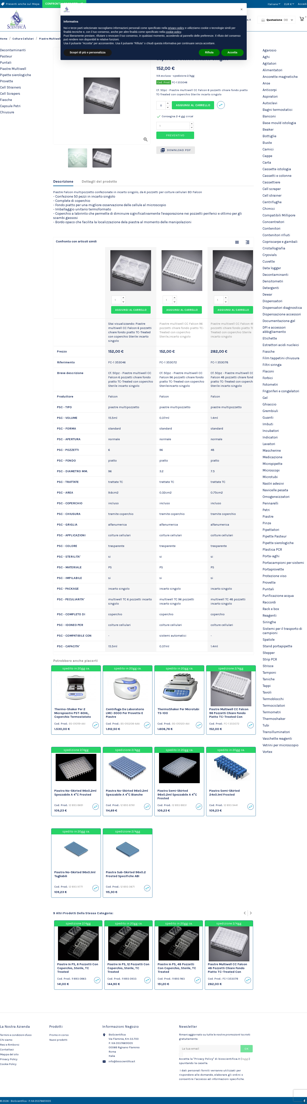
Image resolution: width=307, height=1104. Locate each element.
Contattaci (7, 1049)
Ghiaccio (269, 404)
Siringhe (269, 622)
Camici (268, 149)
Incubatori (271, 431)
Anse (266, 83)
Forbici (268, 378)
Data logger (272, 268)
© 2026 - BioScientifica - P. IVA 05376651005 (25, 1101)
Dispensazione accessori (282, 314)
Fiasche (6, 100)
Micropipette (272, 464)
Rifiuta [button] (209, 52)
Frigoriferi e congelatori (281, 391)
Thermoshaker (274, 719)
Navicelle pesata (275, 490)
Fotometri (270, 384)
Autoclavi (270, 103)
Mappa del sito (9, 1054)
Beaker (268, 129)
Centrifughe (272, 202)
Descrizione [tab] (63, 181)
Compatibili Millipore (279, 215)
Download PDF (175, 150)
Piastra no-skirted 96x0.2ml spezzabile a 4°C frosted (75, 792)
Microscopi (271, 470)
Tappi (267, 686)
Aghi (266, 57)
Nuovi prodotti (58, 1040)
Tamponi (269, 672)
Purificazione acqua (278, 596)
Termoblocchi (273, 699)
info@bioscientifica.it (122, 1061)
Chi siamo (6, 1040)
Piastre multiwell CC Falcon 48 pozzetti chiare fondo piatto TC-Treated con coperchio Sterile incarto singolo (227, 971)
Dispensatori (272, 301)
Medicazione (272, 457)
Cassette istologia (277, 169)
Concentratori (273, 222)
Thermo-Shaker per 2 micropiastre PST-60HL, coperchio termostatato (72, 713)
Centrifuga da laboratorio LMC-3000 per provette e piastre (125, 713)
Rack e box (271, 609)
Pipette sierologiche (15, 75)
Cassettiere (271, 182)
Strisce (268, 666)
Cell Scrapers (10, 93)
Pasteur (6, 56)
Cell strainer (272, 195)
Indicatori (270, 437)
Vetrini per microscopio (280, 745)
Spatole (269, 639)
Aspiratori (270, 96)
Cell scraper (272, 189)
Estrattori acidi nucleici (281, 345)
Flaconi (268, 371)
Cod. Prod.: (61, 723)
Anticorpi (270, 90)
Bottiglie (269, 136)
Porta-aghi (271, 556)
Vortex (267, 752)
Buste (267, 143)
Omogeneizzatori (276, 497)
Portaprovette (273, 569)
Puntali (5, 62)
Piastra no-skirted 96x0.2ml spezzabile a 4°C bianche (127, 792)
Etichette (270, 338)
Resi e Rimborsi (9, 1044)
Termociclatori (274, 705)
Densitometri (273, 281)
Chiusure (7, 112)
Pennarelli (270, 503)
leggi (245, 1059)
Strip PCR (270, 659)
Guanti (268, 417)
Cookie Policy (8, 1064)
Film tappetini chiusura (281, 358)
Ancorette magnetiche (280, 77)
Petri (266, 510)
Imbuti (268, 424)
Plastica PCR (272, 549)
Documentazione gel (279, 321)
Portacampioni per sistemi (283, 563)
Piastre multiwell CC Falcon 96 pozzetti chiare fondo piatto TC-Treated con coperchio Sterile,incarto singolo (228, 716)
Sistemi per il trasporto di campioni (282, 631)
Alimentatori (272, 70)
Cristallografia (274, 248)
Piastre (268, 516)
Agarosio (269, 50)
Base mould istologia (279, 123)
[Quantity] (173, 126)
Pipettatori (271, 530)
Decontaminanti (13, 50)
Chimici (269, 209)
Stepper (269, 653)
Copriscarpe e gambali (280, 242)
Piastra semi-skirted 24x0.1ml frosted (224, 792)
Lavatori (269, 444)
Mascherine (272, 450)
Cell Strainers (10, 87)
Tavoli (267, 692)
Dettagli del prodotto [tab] (99, 181)
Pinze (267, 523)
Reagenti (270, 615)
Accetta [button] (232, 52)
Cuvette (269, 261)
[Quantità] (161, 105)
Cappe (267, 156)
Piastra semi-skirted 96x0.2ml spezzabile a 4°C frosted (177, 794)
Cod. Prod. (163, 82)
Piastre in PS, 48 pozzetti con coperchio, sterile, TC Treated (177, 968)
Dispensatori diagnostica (282, 308)
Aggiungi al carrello (193, 105)
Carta (267, 162)
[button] (242, 9)
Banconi (269, 116)
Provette (6, 81)
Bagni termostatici (277, 110)
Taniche (269, 679)
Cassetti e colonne (277, 176)
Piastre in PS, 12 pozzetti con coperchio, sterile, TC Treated (128, 968)
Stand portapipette (277, 646)
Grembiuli (270, 411)
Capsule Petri (10, 106)
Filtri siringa (272, 365)
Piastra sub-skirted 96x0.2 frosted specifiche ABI (126, 874)
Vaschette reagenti (277, 738)
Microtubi (270, 477)
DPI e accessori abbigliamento (274, 329)
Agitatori (269, 63)
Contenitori (271, 228)
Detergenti (271, 288)
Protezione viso (274, 576)
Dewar (267, 294)
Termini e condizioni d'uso (16, 1035)
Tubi (266, 725)
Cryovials (270, 255)
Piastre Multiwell (13, 69)
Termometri (272, 712)
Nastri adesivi (273, 483)
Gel (265, 398)
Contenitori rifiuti (276, 235)
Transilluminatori (276, 732)
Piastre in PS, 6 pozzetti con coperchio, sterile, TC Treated (77, 968)
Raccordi (269, 602)
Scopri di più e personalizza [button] (88, 52)
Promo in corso (59, 1035)
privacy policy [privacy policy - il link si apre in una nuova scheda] (176, 28)
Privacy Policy (8, 1059)
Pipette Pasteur (274, 536)
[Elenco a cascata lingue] (274, 4)
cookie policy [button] (173, 31)
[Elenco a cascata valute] (289, 4)
